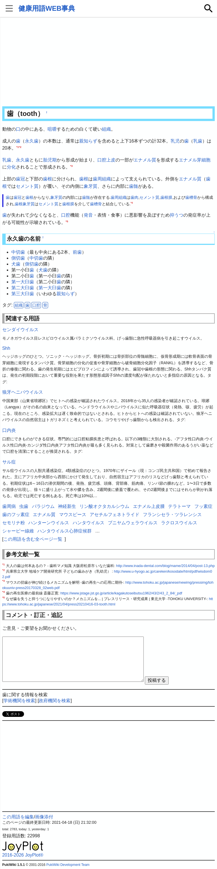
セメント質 (27, 186)
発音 (88, 215)
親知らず (88, 141)
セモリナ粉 (13, 522)
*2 (20, 146)
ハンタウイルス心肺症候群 (64, 531)
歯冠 (20, 178)
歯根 (47, 178)
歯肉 (134, 197)
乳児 (175, 141)
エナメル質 (145, 160)
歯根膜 (166, 197)
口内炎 (9, 430)
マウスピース (72, 514)
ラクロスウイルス (179, 522)
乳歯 (197, 141)
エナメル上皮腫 (149, 506)
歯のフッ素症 (15, 514)
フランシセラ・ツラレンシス (172, 514)
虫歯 (23, 506)
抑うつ (176, 215)
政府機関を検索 (54, 700)
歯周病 (9, 506)
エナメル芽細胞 (194, 160)
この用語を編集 (18, 816)
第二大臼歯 (22, 287)
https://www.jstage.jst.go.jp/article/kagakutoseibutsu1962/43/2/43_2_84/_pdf (121, 593)
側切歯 (18, 258)
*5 (67, 221)
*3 (71, 165)
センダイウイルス (20, 329)
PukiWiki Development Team (68, 865)
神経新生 (67, 506)
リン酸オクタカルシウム (104, 506)
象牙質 (90, 186)
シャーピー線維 (18, 531)
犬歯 (15, 264)
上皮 (110, 160)
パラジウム (43, 506)
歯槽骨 (191, 197)
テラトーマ (179, 506)
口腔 (101, 160)
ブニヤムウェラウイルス (133, 522)
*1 (17, 146)
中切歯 (18, 252)
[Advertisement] (108, 62)
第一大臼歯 (22, 281)
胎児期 (50, 160)
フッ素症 (203, 506)
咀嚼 (52, 129)
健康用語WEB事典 (46, 8)
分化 (11, 167)
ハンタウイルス (88, 522)
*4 (131, 202)
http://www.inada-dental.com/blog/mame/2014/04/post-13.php (165, 566)
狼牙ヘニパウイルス (22, 392)
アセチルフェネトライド (114, 514)
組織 (106, 129)
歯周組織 (102, 178)
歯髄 (133, 186)
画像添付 (44, 816)
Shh (6, 348)
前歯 (77, 252)
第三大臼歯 (22, 293)
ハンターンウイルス (48, 522)
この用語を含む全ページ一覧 (32, 539)
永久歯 (31, 141)
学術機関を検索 (19, 700)
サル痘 (9, 462)
